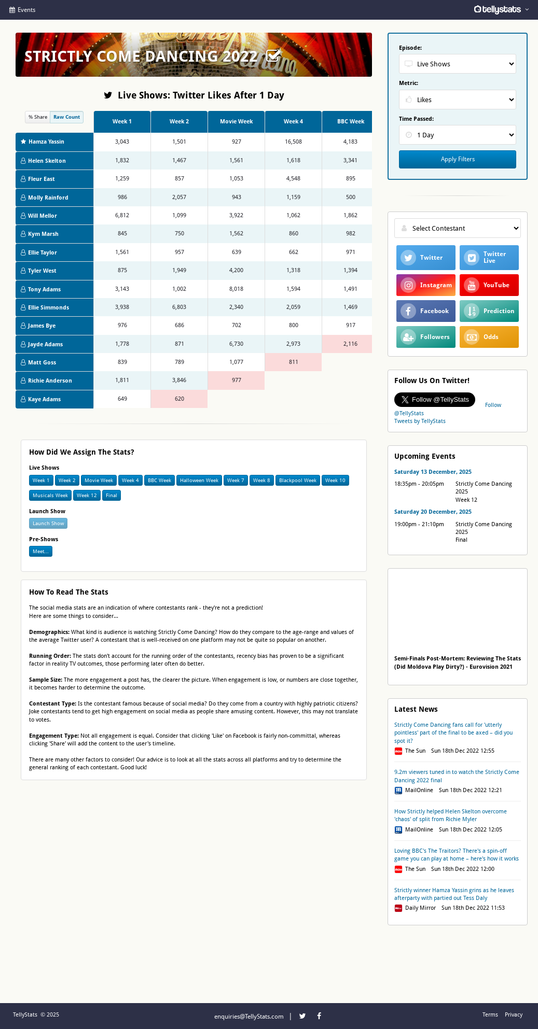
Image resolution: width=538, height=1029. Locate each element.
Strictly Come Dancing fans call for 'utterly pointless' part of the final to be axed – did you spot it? (453, 733)
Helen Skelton (43, 161)
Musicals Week (50, 495)
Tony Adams (41, 289)
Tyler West (39, 270)
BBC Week (159, 480)
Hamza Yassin (42, 141)
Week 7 (235, 480)
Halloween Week (199, 480)
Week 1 (41, 480)
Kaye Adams (41, 399)
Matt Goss (38, 362)
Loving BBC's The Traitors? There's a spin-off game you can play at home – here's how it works (456, 855)
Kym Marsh (40, 234)
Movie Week (99, 480)
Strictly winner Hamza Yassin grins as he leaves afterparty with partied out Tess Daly (454, 894)
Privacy (513, 1014)
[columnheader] (121, 122)
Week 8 (261, 480)
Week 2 (67, 480)
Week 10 (335, 480)
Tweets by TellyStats (420, 421)
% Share (38, 117)
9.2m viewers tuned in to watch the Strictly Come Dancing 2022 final (456, 776)
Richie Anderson (46, 380)
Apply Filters (458, 159)
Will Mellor (39, 216)
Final (111, 495)
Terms (490, 1014)
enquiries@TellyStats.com (249, 1016)
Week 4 (130, 480)
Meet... (41, 551)
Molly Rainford (44, 197)
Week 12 (87, 495)
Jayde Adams (42, 344)
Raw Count (66, 117)
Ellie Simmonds (45, 307)
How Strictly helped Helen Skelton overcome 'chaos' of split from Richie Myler (450, 815)
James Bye (38, 325)
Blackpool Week (297, 480)
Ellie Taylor (39, 252)
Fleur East (38, 179)
